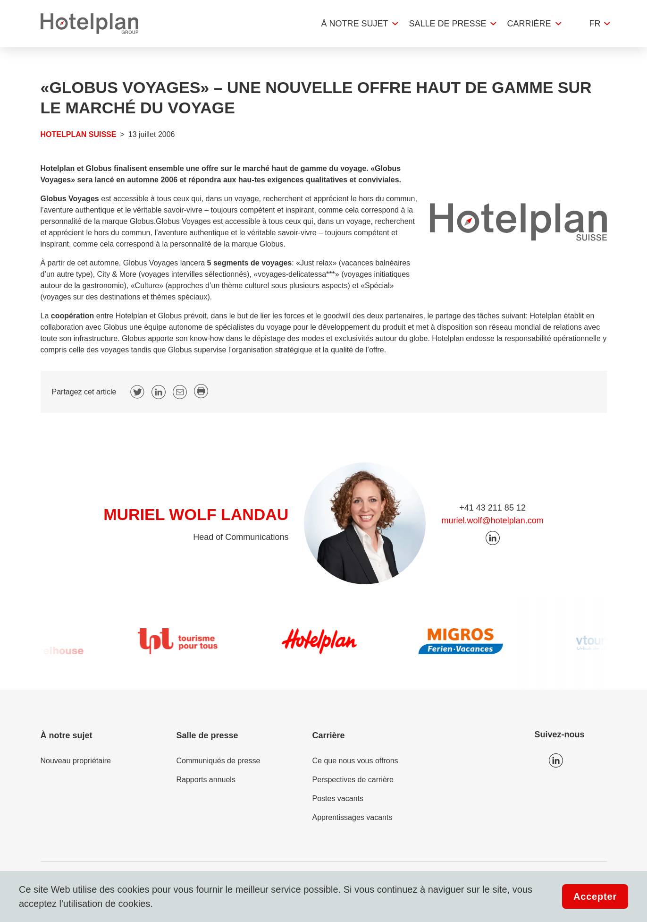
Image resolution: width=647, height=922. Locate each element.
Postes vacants (338, 798)
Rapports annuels (205, 780)
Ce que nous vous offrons (355, 761)
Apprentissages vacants (352, 817)
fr (595, 23)
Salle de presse (447, 23)
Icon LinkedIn (556, 760)
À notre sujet (354, 23)
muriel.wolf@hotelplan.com (492, 520)
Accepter (595, 896)
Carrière (529, 23)
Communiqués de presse (218, 761)
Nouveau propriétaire (76, 761)
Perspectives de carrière (353, 780)
